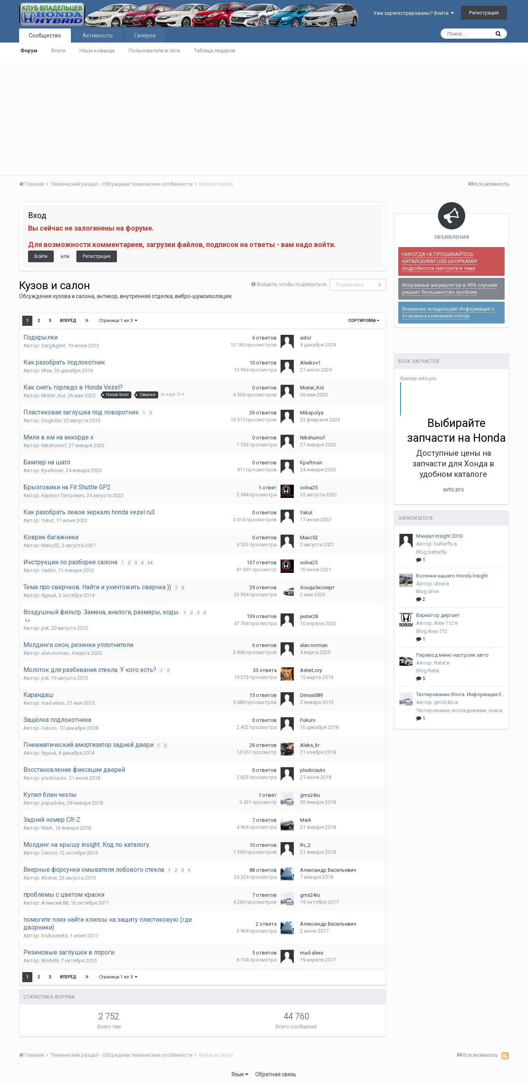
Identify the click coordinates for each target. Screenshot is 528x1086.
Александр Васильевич (328, 870)
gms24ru (310, 795)
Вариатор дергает (438, 615)
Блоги (58, 50)
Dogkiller (51, 420)
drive (439, 584)
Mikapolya (311, 413)
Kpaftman (52, 470)
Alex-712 (444, 623)
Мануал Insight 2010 (439, 536)
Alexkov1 (310, 363)
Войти (41, 256)
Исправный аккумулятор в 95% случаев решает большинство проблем (449, 288)
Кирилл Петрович (62, 495)
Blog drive (427, 591)
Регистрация (484, 13)
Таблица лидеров (214, 50)
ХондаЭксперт (317, 587)
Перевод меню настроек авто (452, 655)
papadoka (53, 803)
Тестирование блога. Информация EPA (461, 694)
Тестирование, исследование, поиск (459, 710)
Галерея (144, 35)
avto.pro (453, 489)
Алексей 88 (54, 903)
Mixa (46, 370)
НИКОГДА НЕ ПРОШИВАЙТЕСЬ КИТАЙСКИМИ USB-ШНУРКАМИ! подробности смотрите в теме (439, 261)
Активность (98, 35)
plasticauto (54, 778)
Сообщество (45, 35)
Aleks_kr (310, 745)
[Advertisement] (264, 116)
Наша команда (97, 50)
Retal (439, 663)
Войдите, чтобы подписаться (291, 284)
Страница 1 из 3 (118, 320)
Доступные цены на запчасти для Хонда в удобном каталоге (453, 463)
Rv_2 (305, 845)
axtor (305, 338)
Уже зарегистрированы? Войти (413, 13)
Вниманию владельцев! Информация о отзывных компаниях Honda (448, 312)
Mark (47, 828)
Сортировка (363, 320)
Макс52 (50, 545)
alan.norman (55, 653)
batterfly (443, 544)
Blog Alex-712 (431, 631)
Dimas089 (311, 695)
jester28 (309, 616)
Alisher (49, 878)
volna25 (309, 488)
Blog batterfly (431, 552)
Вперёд (68, 320)
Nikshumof (53, 445)
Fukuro (49, 728)
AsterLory (311, 670)
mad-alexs (53, 703)
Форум (28, 50)
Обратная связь (276, 1074)
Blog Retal (427, 671)
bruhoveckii (54, 935)
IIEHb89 (49, 960)
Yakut (47, 520)
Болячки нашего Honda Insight (452, 576)
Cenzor (49, 853)
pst (45, 628)
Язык (239, 1074)
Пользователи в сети (154, 50)
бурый (48, 595)
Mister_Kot (53, 395)
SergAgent (53, 345)
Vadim (48, 570)
